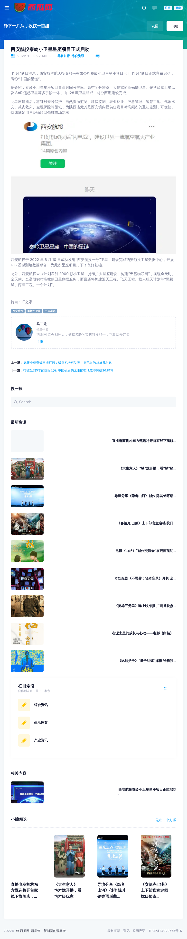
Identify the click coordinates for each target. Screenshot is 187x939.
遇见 (126, 931)
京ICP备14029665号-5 (165, 931)
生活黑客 (41, 722)
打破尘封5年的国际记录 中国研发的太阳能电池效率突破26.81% (68, 370)
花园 (155, 26)
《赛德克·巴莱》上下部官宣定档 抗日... (146, 523)
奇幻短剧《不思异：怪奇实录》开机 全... (145, 578)
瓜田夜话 (139, 931)
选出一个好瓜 (166, 820)
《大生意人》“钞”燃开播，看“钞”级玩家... (67, 890)
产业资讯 (41, 740)
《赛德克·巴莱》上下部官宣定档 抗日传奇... (155, 890)
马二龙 (42, 324)
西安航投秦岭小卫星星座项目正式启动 (50, 49)
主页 (40, 342)
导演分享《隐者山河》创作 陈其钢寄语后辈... (111, 890)
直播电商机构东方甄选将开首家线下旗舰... (144, 441)
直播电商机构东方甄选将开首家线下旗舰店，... (24, 890)
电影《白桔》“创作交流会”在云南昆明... (145, 551)
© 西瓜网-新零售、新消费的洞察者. (41, 931)
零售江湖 (63, 56)
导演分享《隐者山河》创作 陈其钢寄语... (145, 496)
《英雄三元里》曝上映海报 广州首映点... (145, 606)
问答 (175, 26)
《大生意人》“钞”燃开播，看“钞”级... (147, 468)
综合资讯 (78, 56)
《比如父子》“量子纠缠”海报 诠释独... (147, 661)
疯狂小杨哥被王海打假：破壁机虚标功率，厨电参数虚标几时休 (67, 362)
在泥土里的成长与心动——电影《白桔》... (144, 633)
